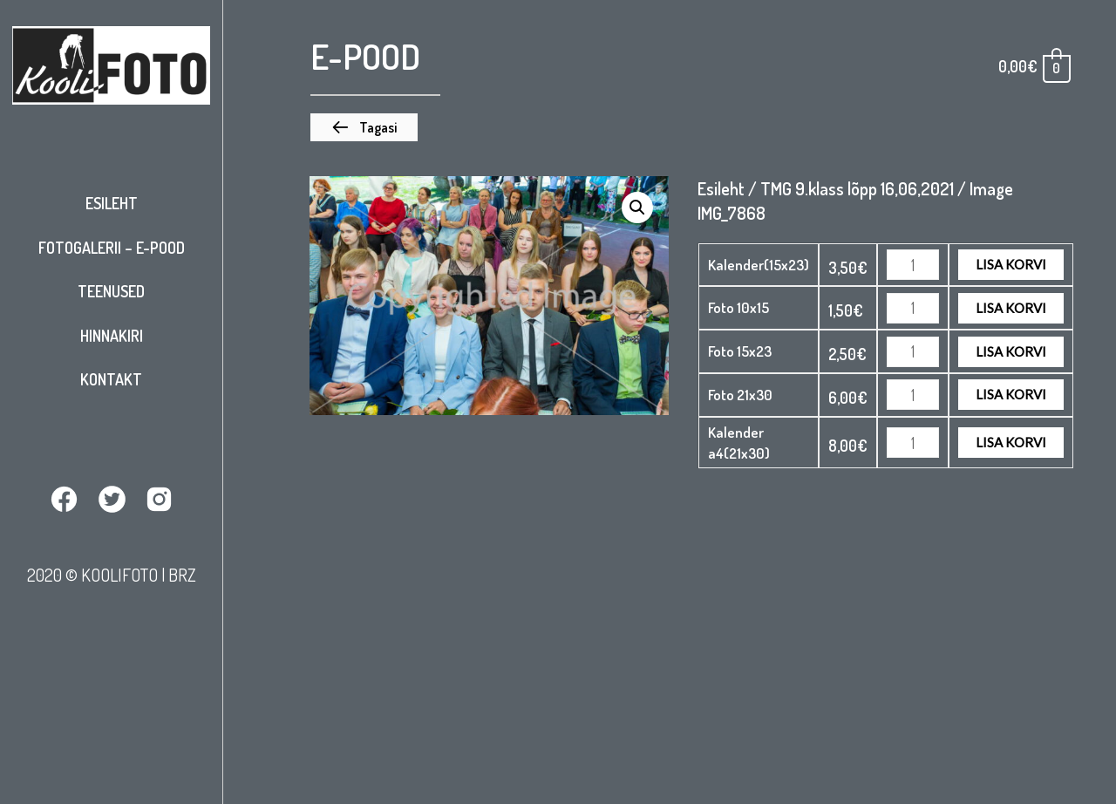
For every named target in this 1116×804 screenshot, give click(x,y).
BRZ (182, 574)
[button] (364, 127)
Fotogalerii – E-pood (111, 247)
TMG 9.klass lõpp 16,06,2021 (857, 188)
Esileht (111, 203)
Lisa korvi (1011, 264)
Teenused (111, 291)
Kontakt (111, 379)
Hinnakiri (111, 335)
